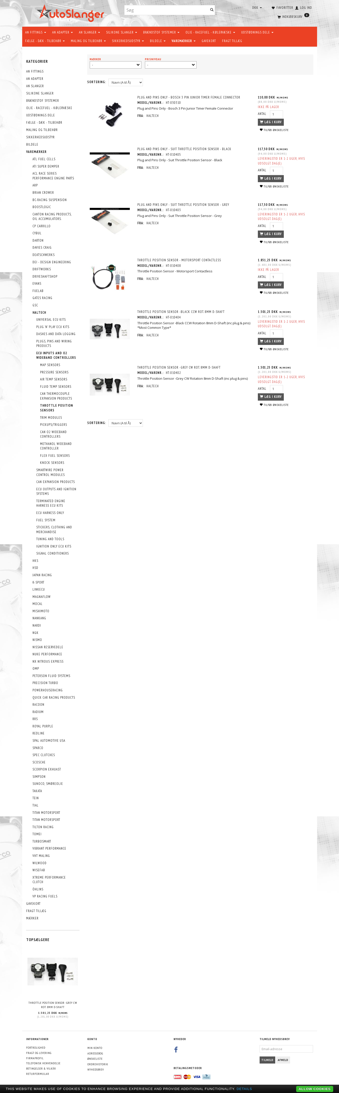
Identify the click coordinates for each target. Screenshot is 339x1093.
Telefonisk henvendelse (43, 1063)
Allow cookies (315, 1089)
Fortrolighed (35, 1047)
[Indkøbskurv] (292, 16)
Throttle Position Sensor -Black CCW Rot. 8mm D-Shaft (181, 312)
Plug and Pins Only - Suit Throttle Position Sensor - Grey (183, 205)
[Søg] (212, 10)
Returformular (37, 1074)
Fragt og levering (38, 1053)
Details (244, 1089)
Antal (262, 114)
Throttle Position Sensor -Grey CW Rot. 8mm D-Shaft (52, 1005)
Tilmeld (267, 1060)
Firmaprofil (35, 1058)
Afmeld (283, 1060)
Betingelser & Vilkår (41, 1068)
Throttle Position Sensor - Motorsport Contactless (179, 260)
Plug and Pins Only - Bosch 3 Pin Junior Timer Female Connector (188, 97)
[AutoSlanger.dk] (71, 12)
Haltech (152, 116)
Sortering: (96, 82)
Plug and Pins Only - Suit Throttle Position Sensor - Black (184, 149)
